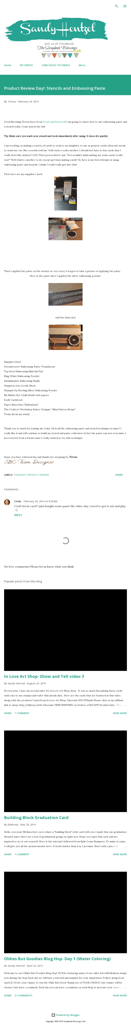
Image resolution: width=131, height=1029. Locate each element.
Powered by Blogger (65, 1015)
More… (83, 65)
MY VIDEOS (26, 65)
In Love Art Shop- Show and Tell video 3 (44, 676)
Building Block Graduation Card (36, 817)
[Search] (117, 6)
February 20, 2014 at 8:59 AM (40, 501)
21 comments (23, 995)
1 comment (22, 713)
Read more (120, 713)
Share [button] (119, 474)
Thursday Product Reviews (31, 474)
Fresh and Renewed (54, 121)
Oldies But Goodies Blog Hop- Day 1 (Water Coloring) (57, 958)
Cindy (17, 501)
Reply (18, 515)
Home (7, 65)
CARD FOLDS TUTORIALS (56, 65)
